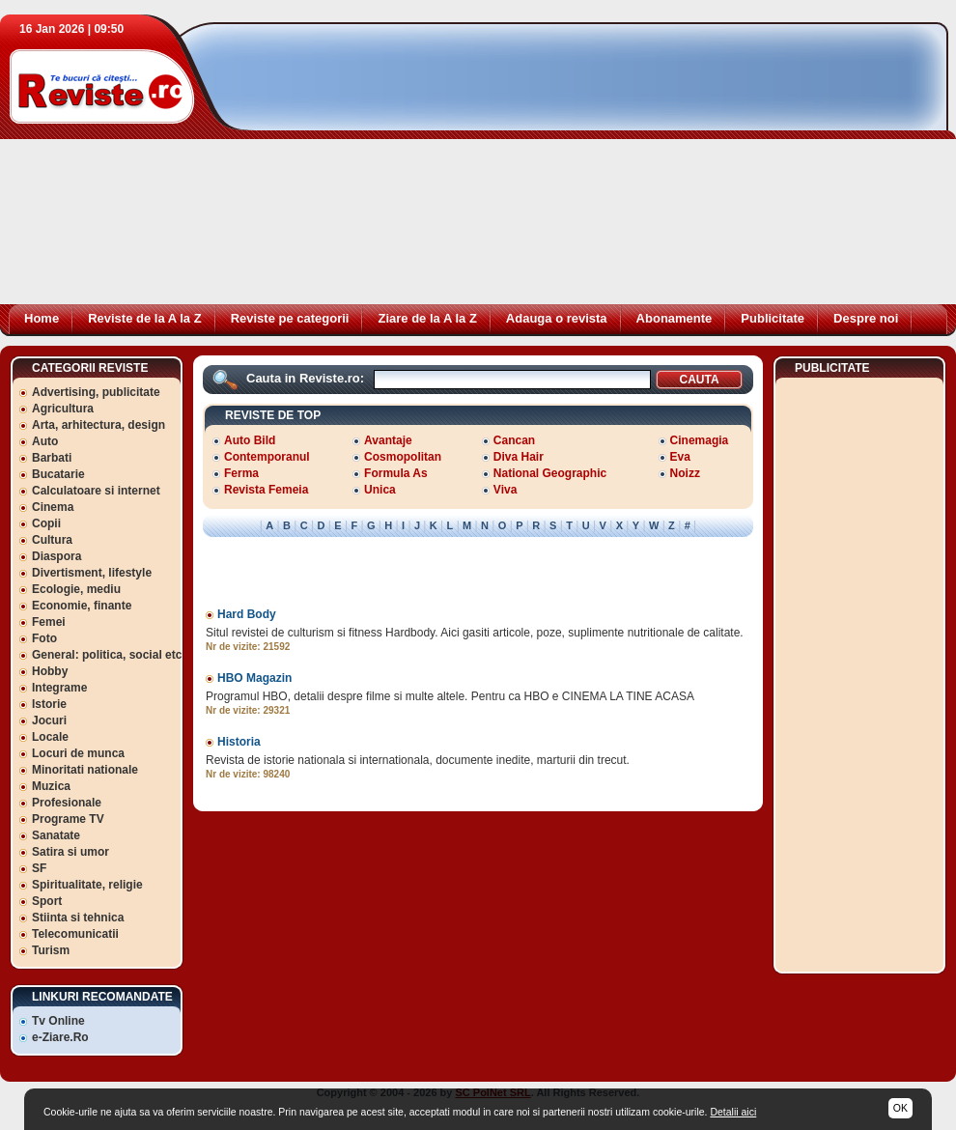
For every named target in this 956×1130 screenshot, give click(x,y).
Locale (50, 737)
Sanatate (56, 835)
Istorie (49, 704)
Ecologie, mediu (76, 589)
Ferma (241, 473)
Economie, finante (81, 605)
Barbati (51, 458)
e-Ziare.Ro (60, 1037)
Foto (44, 638)
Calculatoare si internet (96, 490)
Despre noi (865, 318)
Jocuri (49, 720)
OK (900, 1108)
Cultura (52, 540)
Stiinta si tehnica (78, 917)
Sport (47, 901)
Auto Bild (249, 440)
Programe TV (68, 819)
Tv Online (58, 1021)
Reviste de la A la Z (145, 318)
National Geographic (549, 473)
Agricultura (63, 408)
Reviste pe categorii (290, 318)
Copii (46, 523)
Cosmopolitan (402, 457)
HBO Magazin (254, 678)
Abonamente (674, 318)
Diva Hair (518, 457)
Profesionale (66, 802)
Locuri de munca (78, 753)
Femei (49, 622)
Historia (239, 742)
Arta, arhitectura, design (98, 425)
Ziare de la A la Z (427, 318)
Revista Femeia (266, 489)
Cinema (52, 507)
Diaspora (56, 556)
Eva (680, 457)
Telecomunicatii (75, 934)
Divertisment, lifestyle (92, 572)
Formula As (396, 473)
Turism (51, 950)
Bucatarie (58, 474)
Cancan (514, 440)
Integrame (59, 687)
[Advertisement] (488, 169)
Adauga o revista (556, 318)
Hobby (50, 671)
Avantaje (388, 440)
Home (41, 318)
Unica (380, 489)
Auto (45, 441)
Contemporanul (267, 457)
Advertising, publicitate (96, 392)
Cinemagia (699, 440)
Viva (505, 489)
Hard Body (246, 614)
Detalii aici (733, 1111)
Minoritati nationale (85, 770)
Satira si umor (70, 852)
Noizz (685, 473)
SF (39, 868)
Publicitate (772, 318)
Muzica (51, 786)
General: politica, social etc (107, 655)
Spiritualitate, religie (87, 884)
